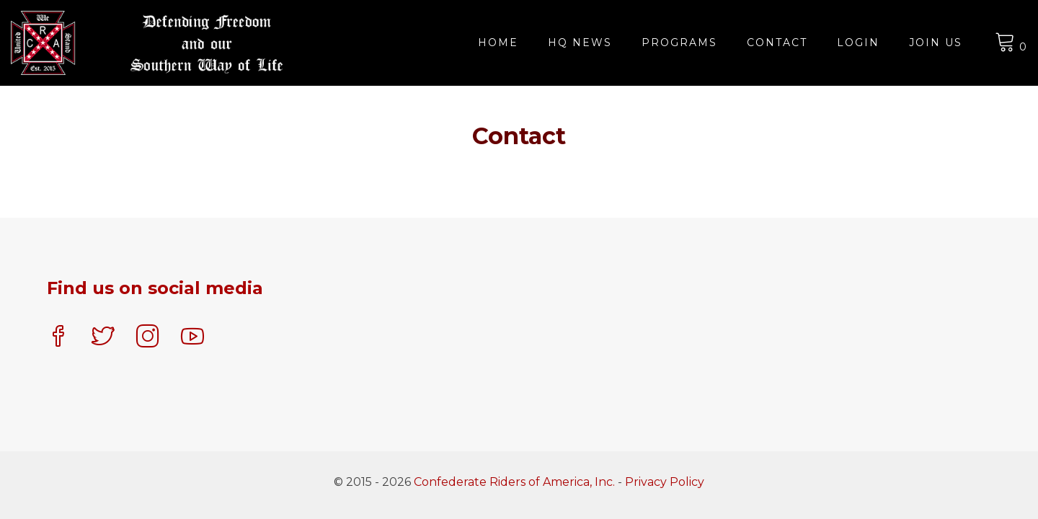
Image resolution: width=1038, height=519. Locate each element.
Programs (679, 42)
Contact (777, 42)
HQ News (580, 42)
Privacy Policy (664, 482)
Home (498, 42)
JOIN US (935, 42)
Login (858, 42)
